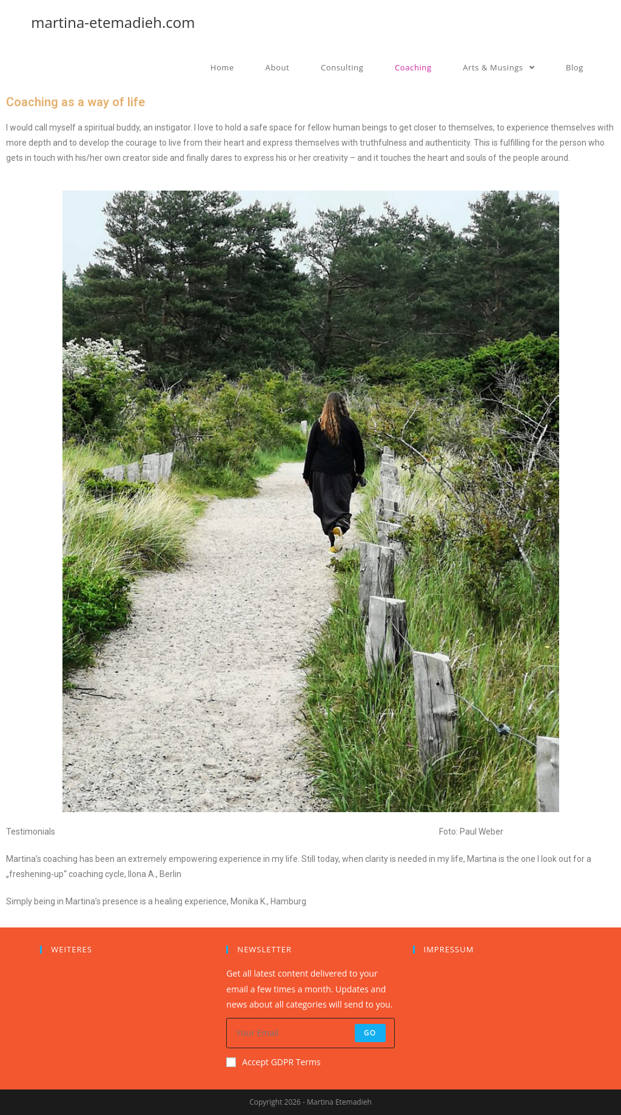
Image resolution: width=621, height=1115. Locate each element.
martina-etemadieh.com (113, 22)
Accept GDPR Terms (273, 1062)
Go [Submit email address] (370, 1033)
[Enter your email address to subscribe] (310, 1033)
